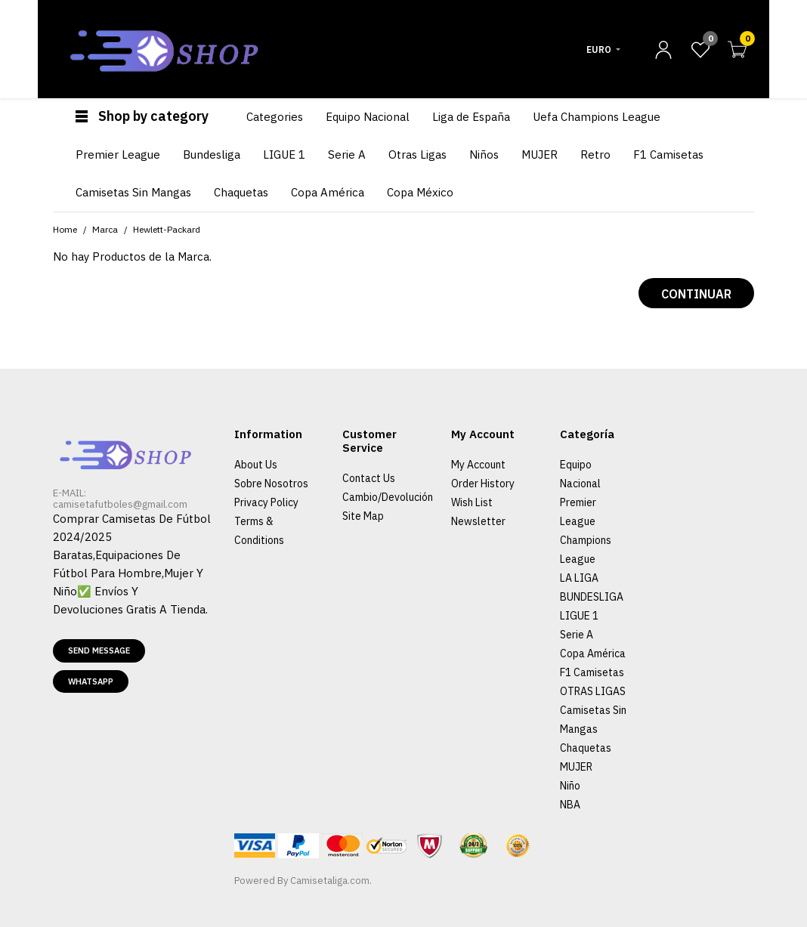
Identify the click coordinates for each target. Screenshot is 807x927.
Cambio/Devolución (387, 497)
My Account (478, 464)
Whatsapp (90, 681)
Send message (99, 650)
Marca (105, 229)
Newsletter (478, 521)
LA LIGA (579, 578)
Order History (483, 483)
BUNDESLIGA (591, 597)
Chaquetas (585, 748)
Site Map (363, 516)
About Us (255, 464)
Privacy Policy (266, 502)
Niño (570, 786)
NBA (570, 804)
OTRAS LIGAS (593, 691)
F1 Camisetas (592, 672)
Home (65, 229)
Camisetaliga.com (329, 880)
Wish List (472, 502)
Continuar (696, 293)
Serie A (576, 634)
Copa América (593, 653)
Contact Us (368, 478)
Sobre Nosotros (271, 483)
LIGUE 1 (579, 616)
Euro (598, 49)
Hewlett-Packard (166, 229)
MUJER (576, 767)
